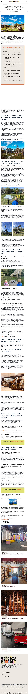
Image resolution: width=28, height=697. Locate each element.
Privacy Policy (14, 693)
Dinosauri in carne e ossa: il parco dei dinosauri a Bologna (12, 50)
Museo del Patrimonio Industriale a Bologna (13, 618)
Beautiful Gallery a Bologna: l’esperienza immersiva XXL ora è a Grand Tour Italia (13, 554)
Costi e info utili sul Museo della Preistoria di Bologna (11, 71)
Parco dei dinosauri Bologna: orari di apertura (12, 58)
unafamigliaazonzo (4, 519)
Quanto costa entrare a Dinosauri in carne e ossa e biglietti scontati (14, 63)
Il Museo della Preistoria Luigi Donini (10, 68)
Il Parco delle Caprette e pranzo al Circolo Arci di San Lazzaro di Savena (13, 81)
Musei (7, 521)
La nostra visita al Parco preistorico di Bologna (12, 52)
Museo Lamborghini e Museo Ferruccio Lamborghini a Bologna (11, 651)
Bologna (5, 4)
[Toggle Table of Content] (22, 48)
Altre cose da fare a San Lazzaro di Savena (11, 76)
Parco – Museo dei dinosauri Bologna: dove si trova (12, 66)
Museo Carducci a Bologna (8, 586)
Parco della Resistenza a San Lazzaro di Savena (13, 78)
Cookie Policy (19, 693)
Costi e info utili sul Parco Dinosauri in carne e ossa (12, 55)
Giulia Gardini (12, 11)
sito (3, 430)
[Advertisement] (12, 91)
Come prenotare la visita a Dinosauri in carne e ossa (13, 61)
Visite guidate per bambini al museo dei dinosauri (12, 74)
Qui (2, 336)
